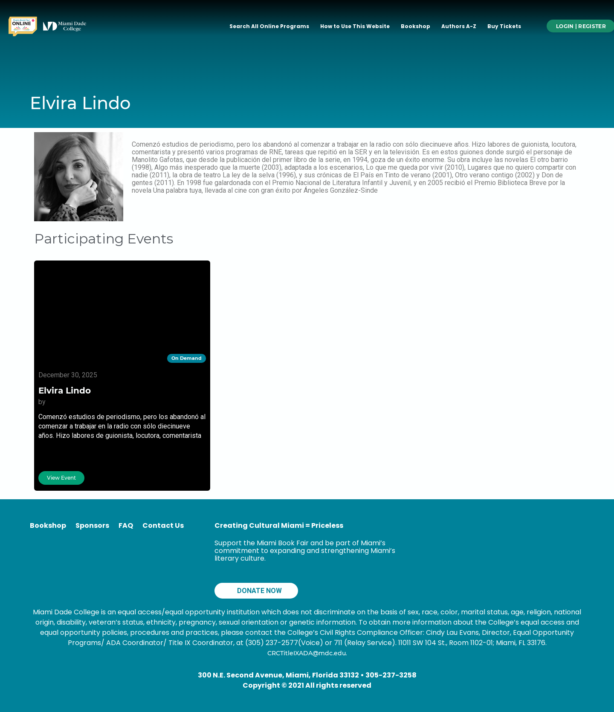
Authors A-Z (458, 26)
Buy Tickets (504, 26)
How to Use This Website (355, 26)
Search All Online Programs (269, 26)
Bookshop (415, 26)
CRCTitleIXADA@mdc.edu (306, 653)
